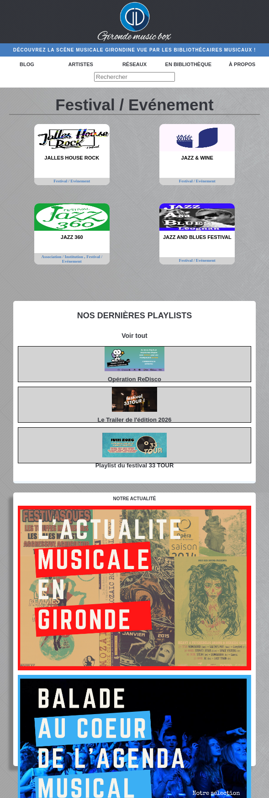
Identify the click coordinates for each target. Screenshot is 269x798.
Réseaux (134, 64)
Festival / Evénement (71, 181)
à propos (242, 64)
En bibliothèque (188, 64)
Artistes (80, 64)
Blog (27, 64)
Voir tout (134, 335)
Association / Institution (63, 256)
